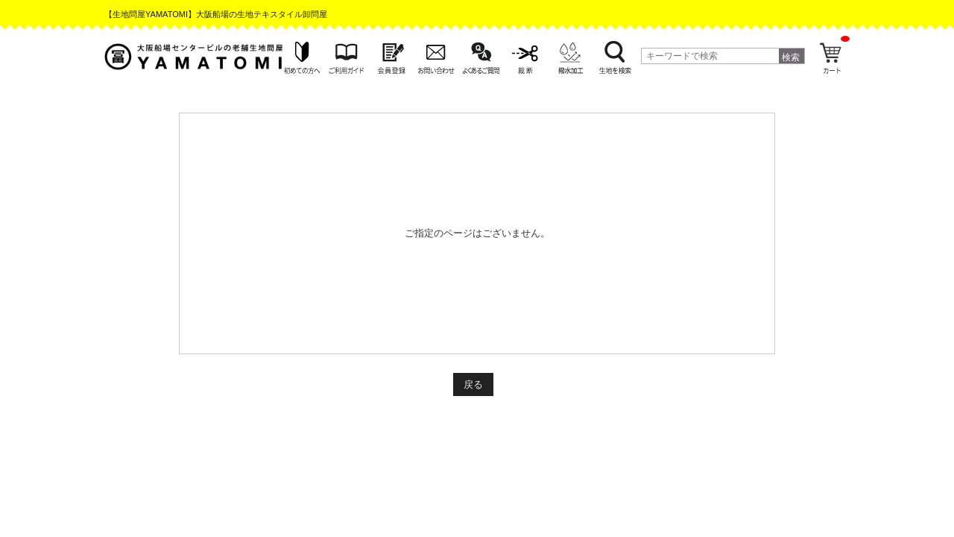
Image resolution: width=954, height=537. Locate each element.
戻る (473, 384)
